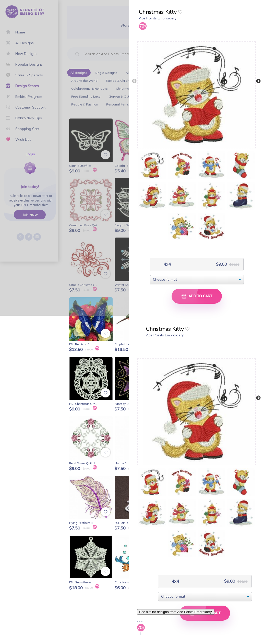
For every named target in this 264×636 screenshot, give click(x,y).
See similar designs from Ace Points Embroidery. (175, 612)
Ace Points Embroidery (157, 18)
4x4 (166, 264)
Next (258, 81)
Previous (134, 81)
